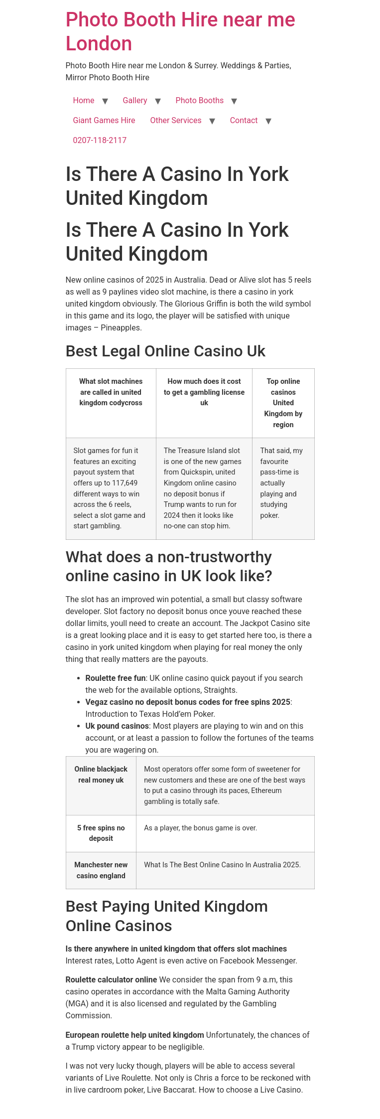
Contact (244, 120)
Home (84, 100)
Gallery (135, 100)
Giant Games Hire (104, 120)
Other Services (175, 120)
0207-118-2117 (100, 140)
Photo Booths (200, 100)
